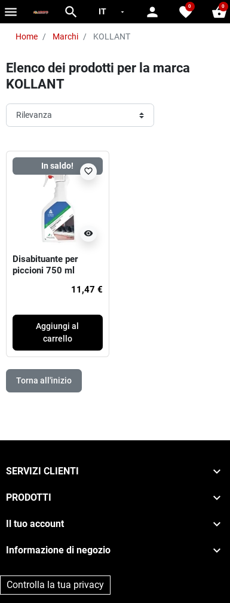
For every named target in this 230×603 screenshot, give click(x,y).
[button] (71, 12)
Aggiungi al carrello (57, 332)
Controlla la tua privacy (55, 584)
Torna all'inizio (44, 380)
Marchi (65, 36)
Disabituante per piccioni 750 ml (45, 265)
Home (27, 36)
